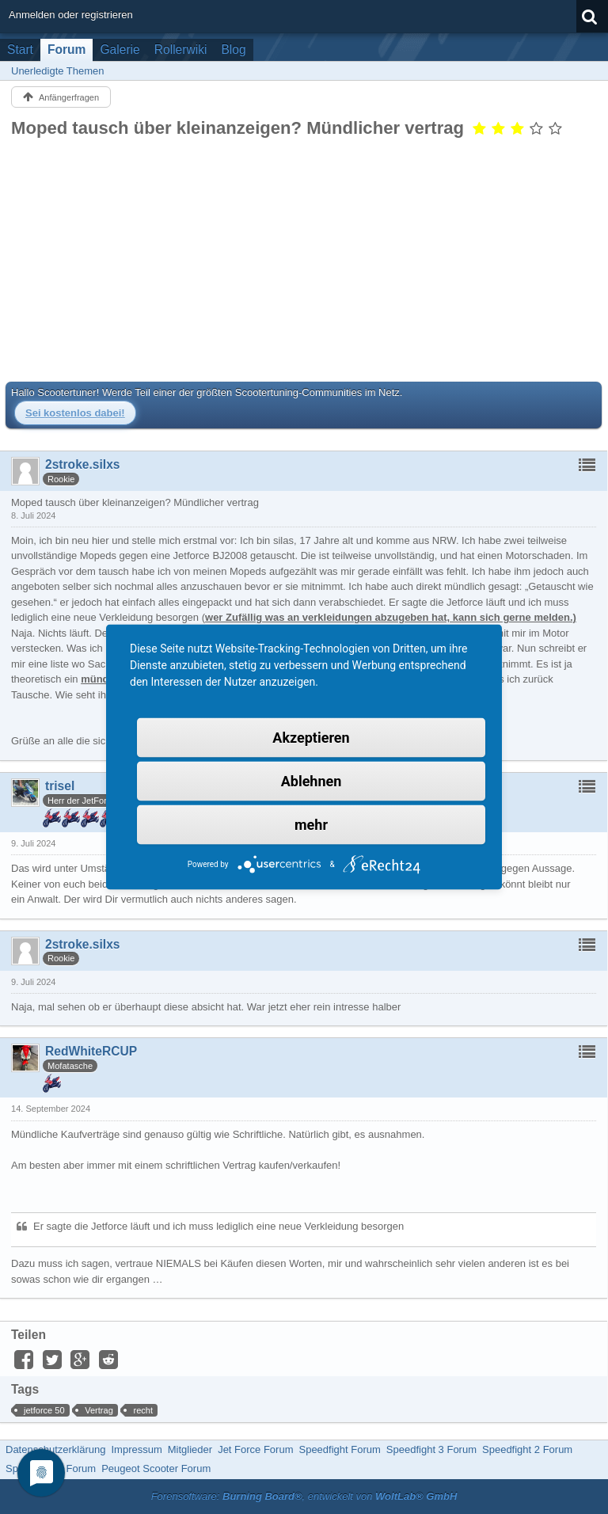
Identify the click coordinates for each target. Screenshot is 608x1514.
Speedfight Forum (339, 1449)
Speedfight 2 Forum (527, 1449)
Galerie (119, 49)
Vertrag (99, 1410)
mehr (311, 824)
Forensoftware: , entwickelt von (304, 1496)
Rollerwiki (180, 49)
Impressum (136, 1449)
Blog (233, 49)
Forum (67, 49)
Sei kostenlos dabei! (75, 413)
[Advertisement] (303, 260)
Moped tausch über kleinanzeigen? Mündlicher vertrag (237, 128)
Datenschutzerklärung (55, 1449)
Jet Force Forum (255, 1449)
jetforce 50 (44, 1410)
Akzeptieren (310, 737)
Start (20, 49)
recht (143, 1410)
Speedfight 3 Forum (431, 1449)
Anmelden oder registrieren (71, 15)
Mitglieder (190, 1449)
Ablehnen (311, 781)
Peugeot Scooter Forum (156, 1468)
